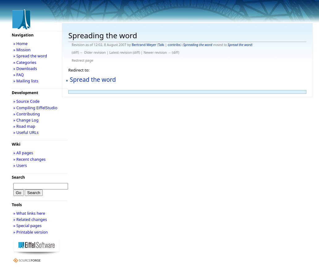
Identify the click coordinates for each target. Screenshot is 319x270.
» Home (20, 43)
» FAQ (18, 74)
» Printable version (30, 232)
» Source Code (26, 101)
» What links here (29, 213)
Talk (161, 45)
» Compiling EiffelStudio (35, 107)
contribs (174, 45)
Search (18, 177)
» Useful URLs (26, 132)
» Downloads (25, 68)
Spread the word (240, 45)
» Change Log (26, 120)
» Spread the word (30, 56)
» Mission (22, 49)
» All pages (23, 153)
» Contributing (26, 114)
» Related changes (30, 219)
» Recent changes (29, 159)
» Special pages (27, 225)
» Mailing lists (25, 81)
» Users (20, 165)
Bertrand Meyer (144, 45)
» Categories (24, 62)
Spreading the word (197, 45)
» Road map (24, 126)
